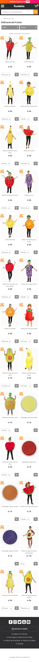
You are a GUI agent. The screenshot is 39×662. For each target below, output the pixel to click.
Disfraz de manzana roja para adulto (10, 285)
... (1, 18)
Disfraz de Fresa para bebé (29, 328)
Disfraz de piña (28, 62)
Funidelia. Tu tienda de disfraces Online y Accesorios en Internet (19, 6)
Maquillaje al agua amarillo (29, 417)
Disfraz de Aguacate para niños (10, 374)
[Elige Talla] (6, 74)
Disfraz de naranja (9, 328)
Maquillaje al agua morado (10, 551)
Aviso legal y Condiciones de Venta (20, 637)
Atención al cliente (19, 629)
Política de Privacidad (12, 640)
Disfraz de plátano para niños (10, 152)
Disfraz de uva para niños (29, 284)
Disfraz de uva (29, 195)
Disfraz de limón (10, 240)
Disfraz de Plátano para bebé (29, 374)
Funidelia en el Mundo (19, 634)
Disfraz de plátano (10, 106)
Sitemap (20, 644)
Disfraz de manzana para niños (10, 463)
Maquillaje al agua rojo (29, 462)
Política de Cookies (29, 640)
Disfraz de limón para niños (29, 106)
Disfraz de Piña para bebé (10, 595)
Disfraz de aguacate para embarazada (29, 552)
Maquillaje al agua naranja (10, 506)
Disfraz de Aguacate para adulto (29, 596)
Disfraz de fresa (10, 62)
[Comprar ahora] (17, 74)
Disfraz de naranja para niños (29, 241)
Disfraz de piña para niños (10, 417)
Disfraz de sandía (29, 151)
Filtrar (4, 27)
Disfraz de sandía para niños (29, 506)
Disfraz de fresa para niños (10, 195)
